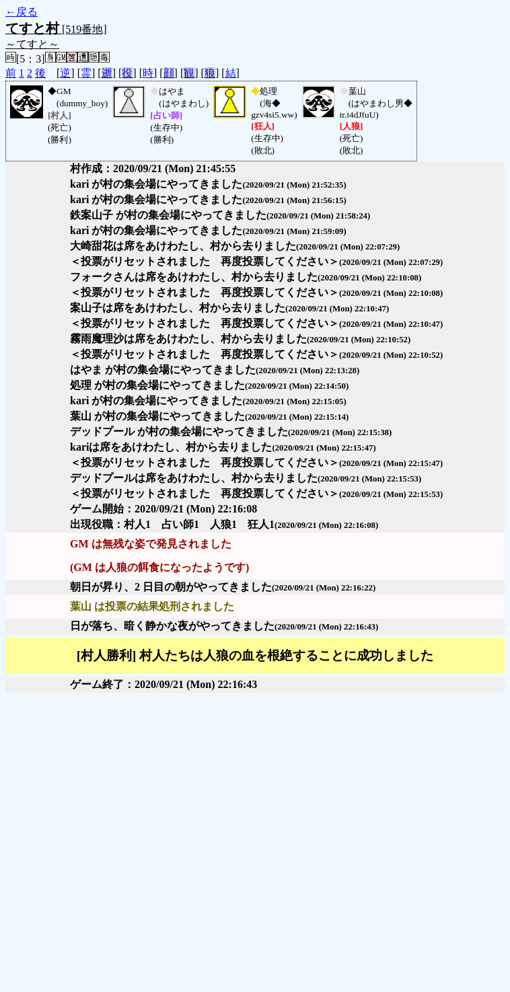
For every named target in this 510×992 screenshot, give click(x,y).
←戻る (21, 11)
